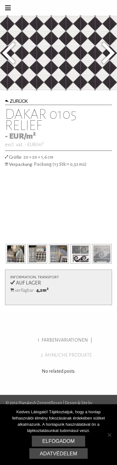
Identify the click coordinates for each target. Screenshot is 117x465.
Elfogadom (58, 441)
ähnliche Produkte (68, 354)
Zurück (16, 102)
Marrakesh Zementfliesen (69, 8)
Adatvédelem (58, 453)
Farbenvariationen (64, 340)
